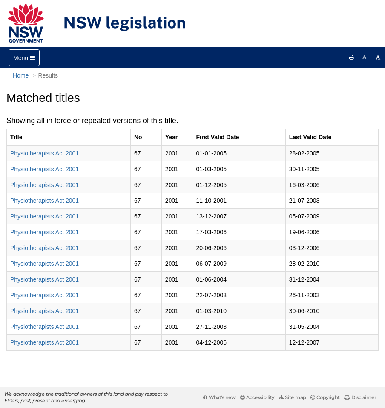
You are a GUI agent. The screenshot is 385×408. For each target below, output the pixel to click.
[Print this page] (351, 57)
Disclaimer (360, 397)
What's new (219, 397)
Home (21, 75)
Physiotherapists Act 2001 (44, 153)
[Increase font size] (378, 57)
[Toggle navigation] (24, 57)
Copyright (324, 397)
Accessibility (257, 397)
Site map (292, 397)
